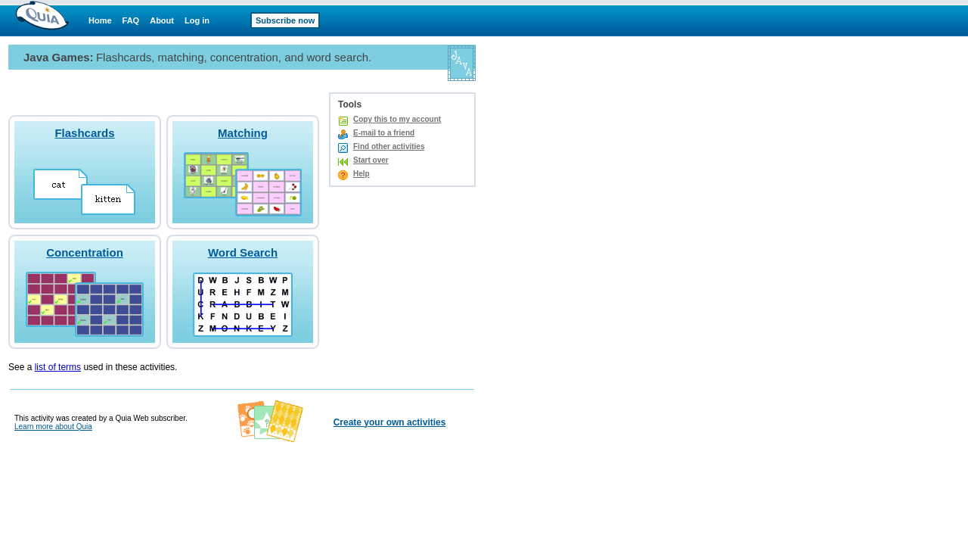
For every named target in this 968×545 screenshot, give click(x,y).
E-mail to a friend (383, 133)
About (162, 20)
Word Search (243, 252)
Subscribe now (285, 20)
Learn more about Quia (53, 426)
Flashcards (84, 132)
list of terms (58, 367)
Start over (371, 160)
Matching (243, 132)
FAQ (131, 20)
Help (361, 174)
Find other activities (388, 146)
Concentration (84, 252)
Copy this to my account (397, 119)
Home (100, 20)
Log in (197, 20)
